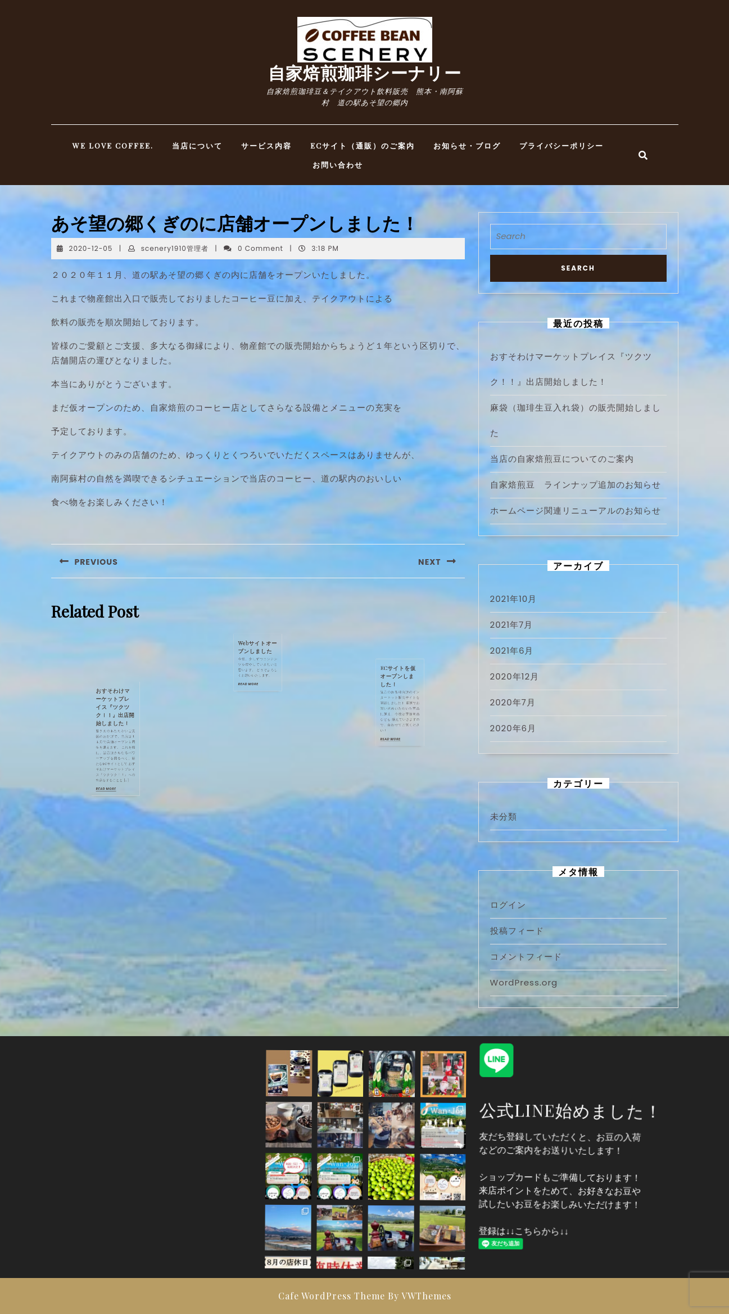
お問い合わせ (338, 164)
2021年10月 (513, 599)
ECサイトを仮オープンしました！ (400, 684)
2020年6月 (513, 728)
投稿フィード (517, 931)
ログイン (508, 905)
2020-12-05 (91, 248)
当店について (197, 145)
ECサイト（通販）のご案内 (362, 145)
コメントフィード (526, 956)
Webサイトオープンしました (257, 647)
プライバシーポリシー (561, 145)
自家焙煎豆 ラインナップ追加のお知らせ (575, 484)
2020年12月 (515, 676)
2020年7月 (513, 702)
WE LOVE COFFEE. (113, 145)
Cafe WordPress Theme (331, 1296)
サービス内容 (266, 145)
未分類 (503, 816)
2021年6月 (512, 650)
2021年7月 (511, 625)
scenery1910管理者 (175, 248)
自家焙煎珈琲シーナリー (364, 72)
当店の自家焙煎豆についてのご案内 (562, 459)
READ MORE (112, 741)
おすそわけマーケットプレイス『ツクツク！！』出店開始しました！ (115, 719)
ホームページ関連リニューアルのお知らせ (575, 510)
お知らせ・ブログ (467, 145)
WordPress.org (524, 982)
